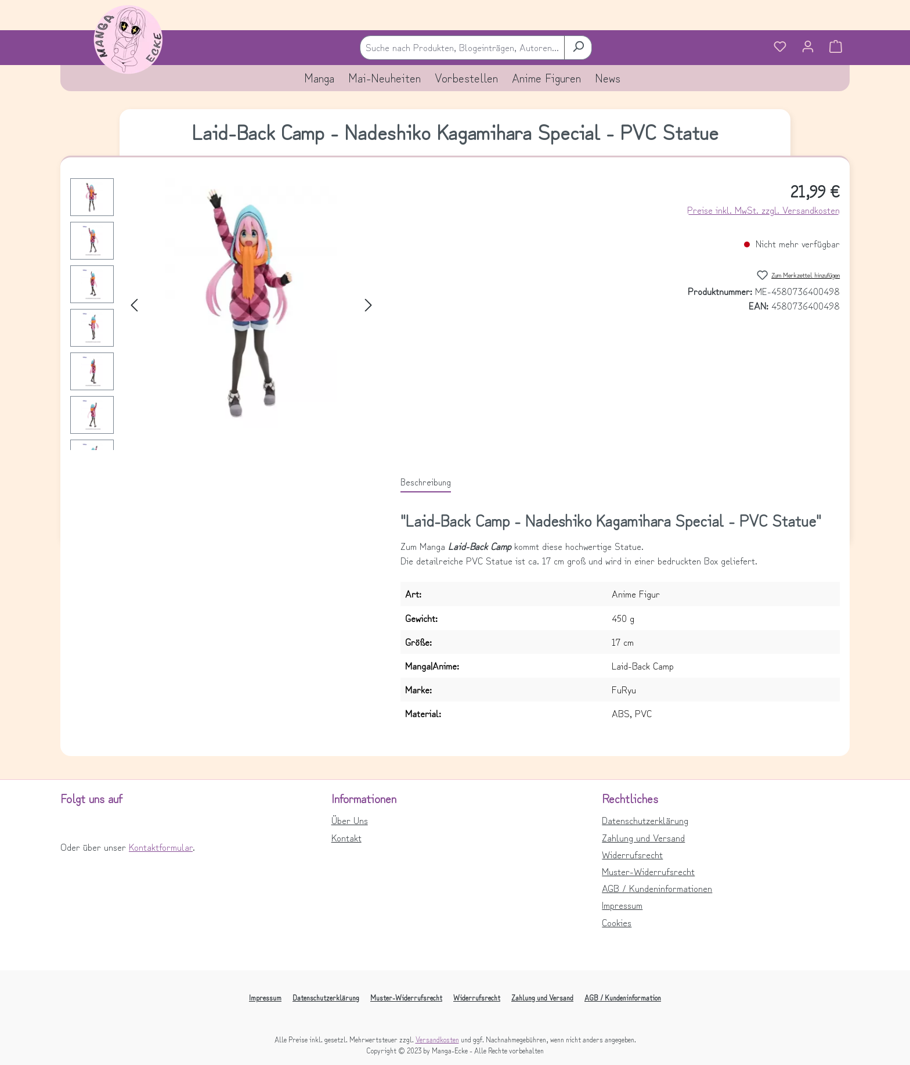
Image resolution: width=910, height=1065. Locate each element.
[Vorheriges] (134, 303)
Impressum (622, 905)
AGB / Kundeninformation (622, 997)
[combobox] (462, 47)
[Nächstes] (368, 303)
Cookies (616, 922)
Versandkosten (437, 1039)
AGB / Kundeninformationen (657, 888)
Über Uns (349, 820)
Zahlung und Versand (643, 837)
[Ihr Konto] (808, 47)
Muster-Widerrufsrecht (648, 871)
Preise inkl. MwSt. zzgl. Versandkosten (763, 210)
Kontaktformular (161, 847)
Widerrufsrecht (632, 854)
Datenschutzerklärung (645, 820)
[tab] (425, 482)
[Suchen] (578, 47)
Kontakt (346, 837)
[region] (224, 352)
